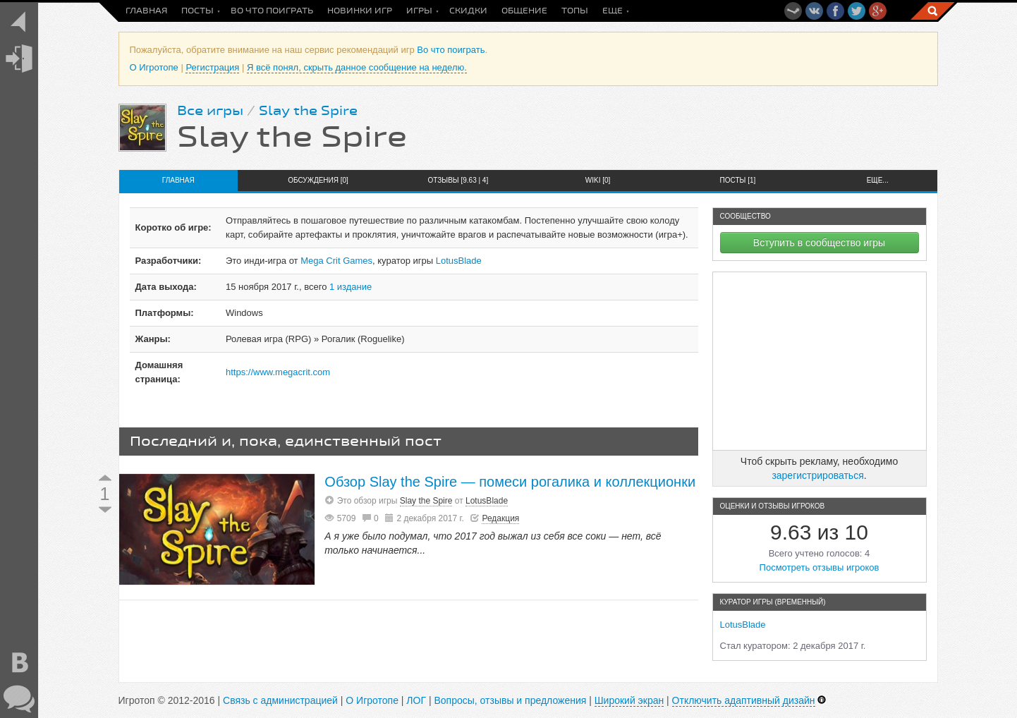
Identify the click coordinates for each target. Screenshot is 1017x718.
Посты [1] (738, 180)
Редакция (500, 518)
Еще (612, 11)
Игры (419, 11)
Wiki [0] (598, 180)
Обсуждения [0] (318, 180)
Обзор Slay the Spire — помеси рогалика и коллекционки (509, 481)
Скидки (468, 11)
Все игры (210, 110)
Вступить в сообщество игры (819, 242)
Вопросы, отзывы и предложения (510, 700)
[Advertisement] (819, 361)
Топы (574, 11)
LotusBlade (459, 260)
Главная (146, 11)
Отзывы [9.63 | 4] (457, 180)
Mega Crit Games (336, 260)
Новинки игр (359, 11)
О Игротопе (154, 67)
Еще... (878, 180)
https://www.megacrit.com (278, 372)
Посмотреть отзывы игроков (819, 567)
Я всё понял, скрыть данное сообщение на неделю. (357, 67)
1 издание (350, 286)
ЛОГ (416, 700)
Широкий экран (629, 700)
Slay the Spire (308, 110)
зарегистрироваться (817, 475)
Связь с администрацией (280, 700)
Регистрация (212, 67)
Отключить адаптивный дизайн (743, 700)
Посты (197, 11)
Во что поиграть (272, 11)
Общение (524, 11)
